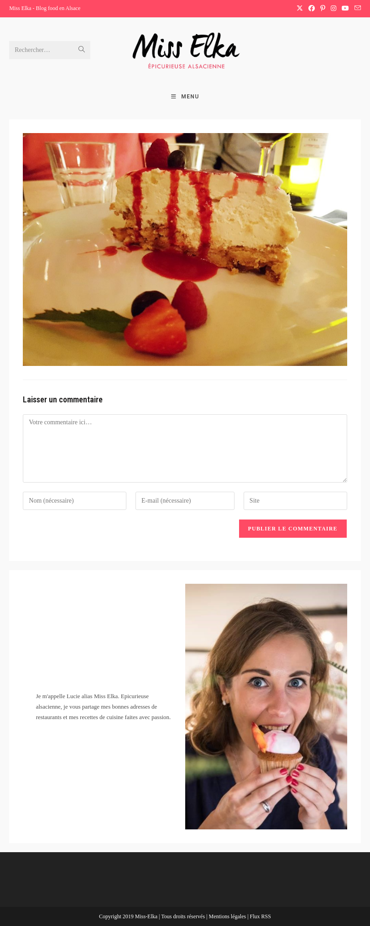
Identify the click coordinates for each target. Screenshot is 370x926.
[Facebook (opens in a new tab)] (312, 8)
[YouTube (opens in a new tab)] (345, 8)
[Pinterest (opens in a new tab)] (323, 8)
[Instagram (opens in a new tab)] (333, 8)
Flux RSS (260, 916)
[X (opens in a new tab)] (300, 8)
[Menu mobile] (185, 96)
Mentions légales (227, 916)
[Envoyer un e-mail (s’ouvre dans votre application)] (356, 8)
